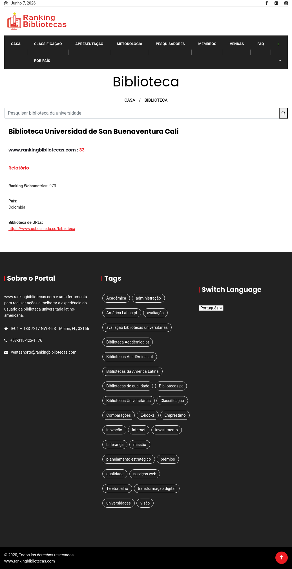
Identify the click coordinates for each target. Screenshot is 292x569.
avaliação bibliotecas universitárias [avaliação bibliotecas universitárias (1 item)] (137, 327)
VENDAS (237, 44)
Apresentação (89, 44)
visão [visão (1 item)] (145, 503)
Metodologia (129, 44)
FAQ (260, 44)
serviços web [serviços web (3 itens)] (144, 474)
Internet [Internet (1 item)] (138, 430)
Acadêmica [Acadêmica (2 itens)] (116, 298)
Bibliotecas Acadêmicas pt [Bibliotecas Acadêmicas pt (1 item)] (129, 356)
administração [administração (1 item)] (148, 298)
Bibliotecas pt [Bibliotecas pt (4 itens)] (171, 386)
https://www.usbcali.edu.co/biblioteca (41, 228)
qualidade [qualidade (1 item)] (114, 474)
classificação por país (48, 52)
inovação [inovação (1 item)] (114, 430)
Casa (16, 44)
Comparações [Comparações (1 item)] (118, 415)
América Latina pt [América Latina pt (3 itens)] (121, 313)
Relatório (18, 168)
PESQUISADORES (170, 44)
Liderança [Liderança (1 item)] (114, 444)
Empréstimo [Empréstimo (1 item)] (175, 415)
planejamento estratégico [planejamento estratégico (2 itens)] (128, 459)
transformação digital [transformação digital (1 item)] (157, 488)
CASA (129, 100)
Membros (207, 44)
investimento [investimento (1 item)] (166, 430)
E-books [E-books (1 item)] (148, 415)
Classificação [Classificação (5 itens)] (172, 400)
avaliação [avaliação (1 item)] (155, 313)
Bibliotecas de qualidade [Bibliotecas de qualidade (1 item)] (127, 386)
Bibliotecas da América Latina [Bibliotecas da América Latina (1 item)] (132, 371)
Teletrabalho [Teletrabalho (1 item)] (117, 488)
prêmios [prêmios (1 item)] (168, 459)
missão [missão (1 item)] (139, 444)
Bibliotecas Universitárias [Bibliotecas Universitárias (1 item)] (128, 400)
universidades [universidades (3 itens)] (118, 503)
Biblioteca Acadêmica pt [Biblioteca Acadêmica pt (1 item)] (127, 342)
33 (82, 150)
